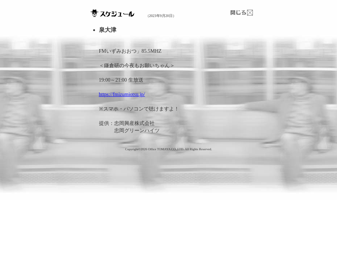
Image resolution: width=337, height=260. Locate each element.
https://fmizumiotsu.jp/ (122, 94)
